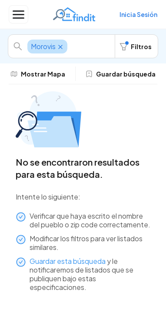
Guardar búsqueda (121, 74)
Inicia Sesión (138, 14)
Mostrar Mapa (37, 74)
